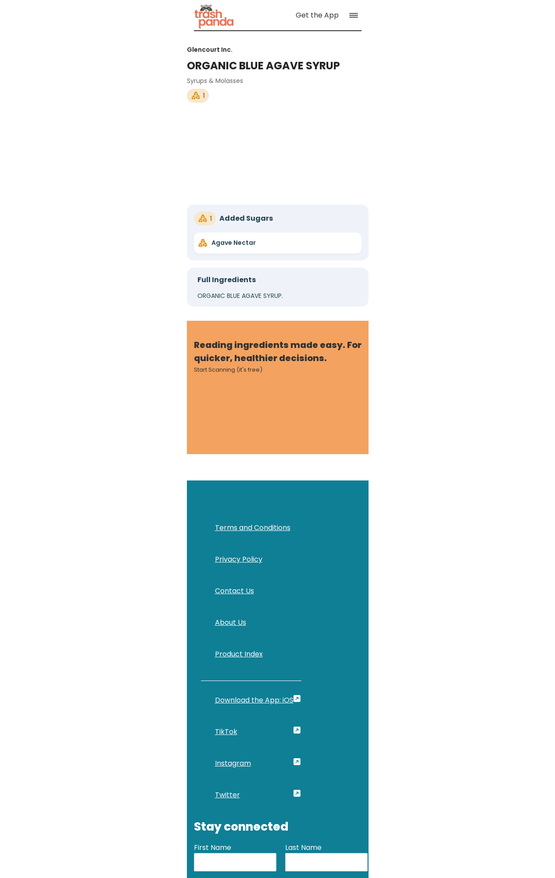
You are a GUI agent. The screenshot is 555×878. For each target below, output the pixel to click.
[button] (517, 20)
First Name (346, 573)
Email (337, 612)
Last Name (437, 573)
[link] (52, 20)
